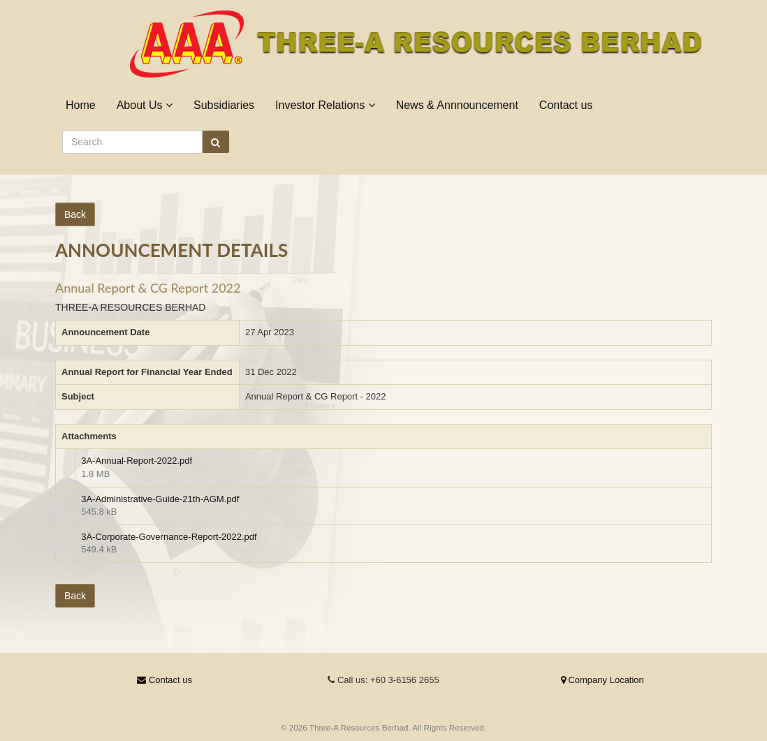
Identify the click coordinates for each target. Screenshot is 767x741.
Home (81, 105)
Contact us (565, 105)
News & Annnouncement (457, 105)
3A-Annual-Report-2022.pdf (136, 460)
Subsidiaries (223, 105)
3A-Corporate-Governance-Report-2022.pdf (168, 536)
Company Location (602, 680)
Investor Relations (325, 105)
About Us (145, 105)
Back (75, 214)
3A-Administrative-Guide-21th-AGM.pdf (160, 499)
